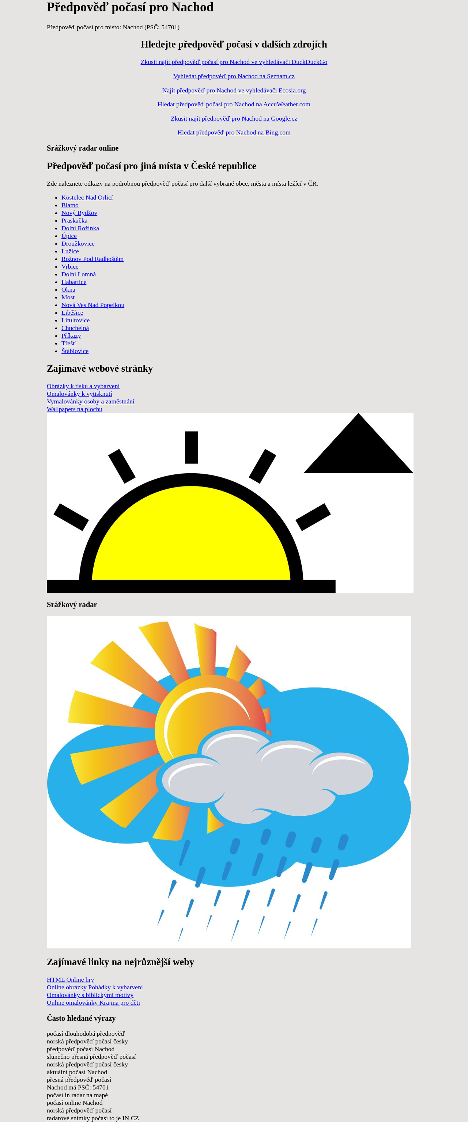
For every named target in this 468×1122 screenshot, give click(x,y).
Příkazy (71, 335)
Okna (68, 289)
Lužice (70, 251)
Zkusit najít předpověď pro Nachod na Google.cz (234, 118)
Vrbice (70, 266)
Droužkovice (78, 243)
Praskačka (74, 220)
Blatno (70, 205)
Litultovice (75, 320)
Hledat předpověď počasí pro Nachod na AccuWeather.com (234, 104)
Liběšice (72, 312)
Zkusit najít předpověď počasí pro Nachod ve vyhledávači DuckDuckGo (234, 61)
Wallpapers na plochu (74, 409)
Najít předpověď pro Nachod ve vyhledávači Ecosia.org (234, 90)
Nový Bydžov (79, 212)
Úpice (69, 235)
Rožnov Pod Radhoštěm (92, 258)
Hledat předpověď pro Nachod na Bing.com (233, 132)
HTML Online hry (70, 979)
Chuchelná (75, 327)
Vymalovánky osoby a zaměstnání (91, 401)
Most (68, 297)
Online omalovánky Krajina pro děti (93, 1002)
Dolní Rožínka (80, 228)
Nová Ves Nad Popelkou (92, 304)
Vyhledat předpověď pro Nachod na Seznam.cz (234, 76)
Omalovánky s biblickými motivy (90, 994)
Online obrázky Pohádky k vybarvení (95, 987)
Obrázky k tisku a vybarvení (83, 386)
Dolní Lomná (78, 274)
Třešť (68, 343)
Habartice (73, 281)
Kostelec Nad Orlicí (87, 197)
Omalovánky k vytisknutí (79, 393)
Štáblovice (74, 351)
